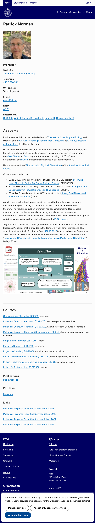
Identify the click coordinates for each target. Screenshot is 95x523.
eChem (25, 159)
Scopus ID (50, 118)
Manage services (16, 508)
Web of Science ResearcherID (29, 118)
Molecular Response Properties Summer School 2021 (29, 419)
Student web (20, 2)
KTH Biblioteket (11, 490)
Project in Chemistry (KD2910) (18, 346)
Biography (8, 394)
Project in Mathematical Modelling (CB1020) (25, 356)
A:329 (6, 109)
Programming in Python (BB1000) (19, 340)
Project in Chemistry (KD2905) (18, 351)
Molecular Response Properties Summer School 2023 (29, 414)
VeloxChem (13, 156)
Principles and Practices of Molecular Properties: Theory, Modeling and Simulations (45, 238)
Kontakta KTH (55, 488)
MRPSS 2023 (50, 231)
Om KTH (7, 461)
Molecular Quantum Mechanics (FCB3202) (24, 326)
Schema (53, 444)
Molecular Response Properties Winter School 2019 (28, 424)
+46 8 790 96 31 (11, 82)
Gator (26, 156)
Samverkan (8, 455)
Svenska (76, 12)
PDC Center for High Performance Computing (41, 140)
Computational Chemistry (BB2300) (21, 316)
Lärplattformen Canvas (60, 455)
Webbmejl (54, 461)
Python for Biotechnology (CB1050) (21, 367)
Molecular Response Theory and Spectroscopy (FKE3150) (31, 332)
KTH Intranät (9, 477)
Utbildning (8, 444)
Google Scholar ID (65, 118)
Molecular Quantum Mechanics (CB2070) (24, 321)
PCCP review (60, 219)
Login (88, 2)
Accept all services (18, 515)
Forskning (8, 449)
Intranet (33, 2)
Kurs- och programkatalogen (63, 449)
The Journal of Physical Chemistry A (44, 165)
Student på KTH (11, 466)
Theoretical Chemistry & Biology (19, 73)
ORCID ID (8, 118)
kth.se (8, 2)
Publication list (10, 379)
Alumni (6, 472)
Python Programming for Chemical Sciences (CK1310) (30, 362)
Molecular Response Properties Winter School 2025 (28, 408)
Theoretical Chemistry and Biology (65, 137)
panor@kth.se (10, 100)
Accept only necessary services (50, 508)
